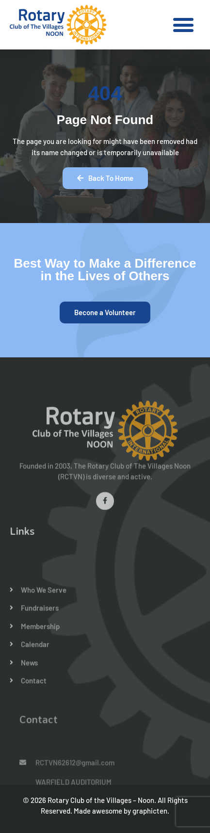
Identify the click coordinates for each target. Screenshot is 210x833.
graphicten (149, 810)
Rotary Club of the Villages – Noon (101, 800)
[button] (183, 25)
